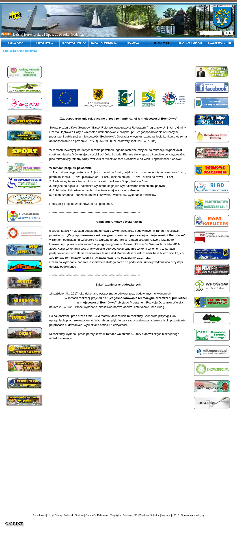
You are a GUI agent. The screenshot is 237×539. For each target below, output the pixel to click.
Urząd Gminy (54, 515)
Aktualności (39, 515)
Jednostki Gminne (74, 515)
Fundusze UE (130, 515)
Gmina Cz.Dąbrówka (96, 515)
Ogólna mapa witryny (193, 515)
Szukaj (229, 33)
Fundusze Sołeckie (149, 515)
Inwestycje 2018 (170, 515)
